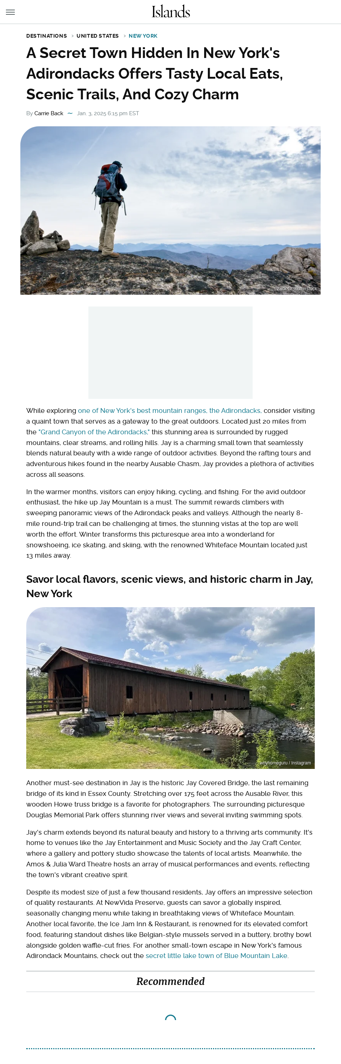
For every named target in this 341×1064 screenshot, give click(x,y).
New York (143, 36)
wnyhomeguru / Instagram (285, 763)
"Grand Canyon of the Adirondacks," (94, 432)
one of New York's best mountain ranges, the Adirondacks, (170, 410)
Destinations (46, 36)
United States (98, 36)
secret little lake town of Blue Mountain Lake (216, 955)
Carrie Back (48, 113)
